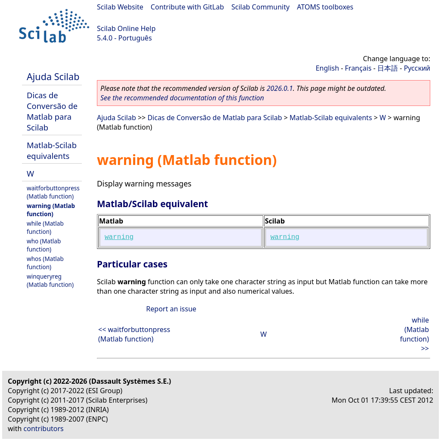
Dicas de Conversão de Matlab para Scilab (52, 111)
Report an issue (171, 309)
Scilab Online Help (126, 28)
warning (119, 237)
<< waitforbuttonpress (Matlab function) (134, 334)
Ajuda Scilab (53, 76)
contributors (44, 428)
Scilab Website (120, 7)
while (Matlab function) (45, 227)
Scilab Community (260, 7)
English (327, 68)
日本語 (387, 68)
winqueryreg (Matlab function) (50, 280)
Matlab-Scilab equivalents (52, 150)
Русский (417, 68)
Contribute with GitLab (187, 7)
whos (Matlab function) (45, 263)
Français (358, 68)
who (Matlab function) (44, 245)
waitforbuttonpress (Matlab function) (53, 192)
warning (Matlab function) (51, 210)
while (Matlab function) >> (414, 334)
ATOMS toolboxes (325, 7)
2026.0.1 (280, 88)
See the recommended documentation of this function (182, 97)
